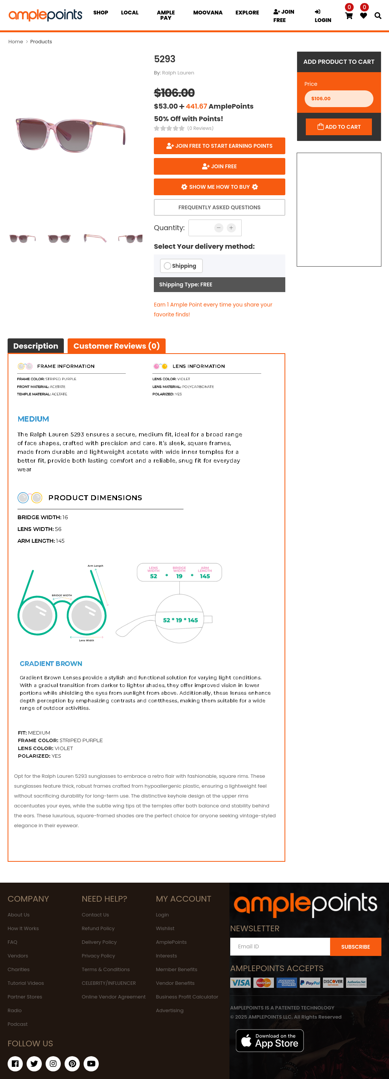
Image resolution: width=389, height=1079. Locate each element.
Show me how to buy (219, 187)
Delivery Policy (99, 942)
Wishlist (165, 928)
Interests (166, 955)
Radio (15, 1010)
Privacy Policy (98, 955)
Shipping (184, 266)
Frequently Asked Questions (220, 207)
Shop (100, 12)
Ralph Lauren (178, 72)
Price (311, 84)
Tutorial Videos (26, 983)
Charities (19, 969)
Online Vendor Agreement (113, 996)
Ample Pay (166, 15)
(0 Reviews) (200, 128)
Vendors (18, 955)
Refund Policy (98, 928)
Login (162, 914)
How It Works (23, 928)
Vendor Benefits (175, 983)
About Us (19, 914)
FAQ (12, 942)
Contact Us (95, 914)
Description (35, 346)
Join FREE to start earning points (223, 146)
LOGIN (323, 16)
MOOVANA (208, 12)
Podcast (18, 1024)
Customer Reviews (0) (116, 346)
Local (130, 12)
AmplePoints (171, 942)
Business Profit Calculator (187, 996)
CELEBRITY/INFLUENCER (109, 983)
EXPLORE (247, 12)
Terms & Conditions (106, 969)
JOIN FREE (284, 16)
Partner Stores (25, 996)
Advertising (169, 1010)
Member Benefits (176, 969)
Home (15, 41)
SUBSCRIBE (355, 947)
